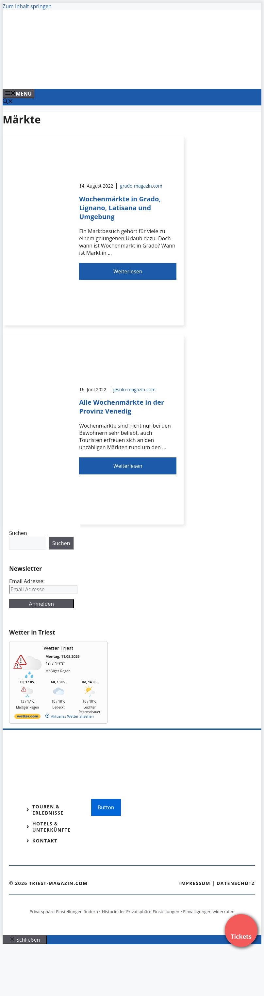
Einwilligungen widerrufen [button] (208, 911)
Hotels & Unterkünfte (51, 827)
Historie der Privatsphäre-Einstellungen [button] (140, 911)
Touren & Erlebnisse (48, 809)
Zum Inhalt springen (27, 6)
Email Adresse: (27, 581)
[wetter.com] (27, 717)
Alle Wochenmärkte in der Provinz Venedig (121, 406)
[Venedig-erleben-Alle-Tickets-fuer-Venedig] (135, 77)
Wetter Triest (59, 648)
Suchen (18, 533)
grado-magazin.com (141, 186)
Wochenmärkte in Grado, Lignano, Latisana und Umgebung (120, 207)
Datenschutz (236, 883)
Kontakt (45, 841)
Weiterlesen (127, 271)
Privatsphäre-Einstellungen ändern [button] (63, 911)
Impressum (194, 883)
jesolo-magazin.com (134, 389)
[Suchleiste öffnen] (8, 101)
